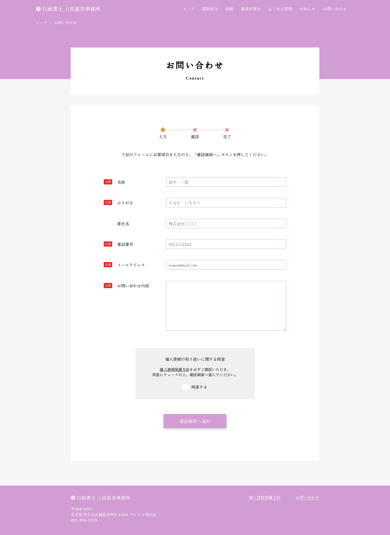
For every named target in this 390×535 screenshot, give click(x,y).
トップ (189, 9)
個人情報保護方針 (175, 369)
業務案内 (210, 9)
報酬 (229, 9)
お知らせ (307, 9)
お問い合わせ (335, 9)
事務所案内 (251, 9)
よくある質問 (280, 9)
